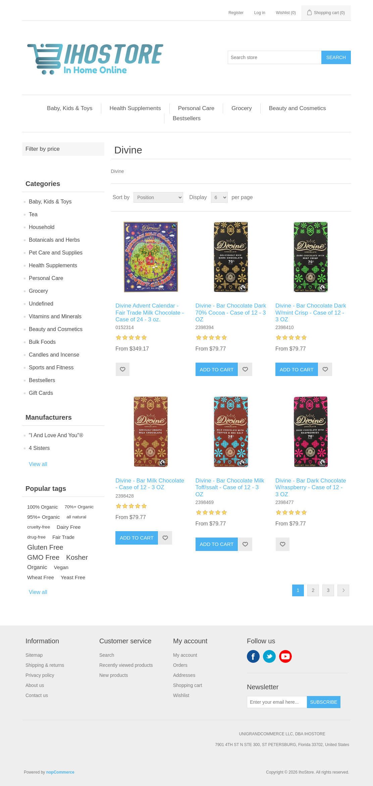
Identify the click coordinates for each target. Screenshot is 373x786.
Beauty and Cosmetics (297, 108)
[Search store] (275, 57)
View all (38, 464)
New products (113, 675)
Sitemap (34, 655)
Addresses (184, 675)
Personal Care (196, 108)
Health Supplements (135, 108)
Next (343, 590)
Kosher (77, 557)
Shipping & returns (44, 665)
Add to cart (217, 369)
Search (336, 57)
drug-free (36, 537)
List (345, 197)
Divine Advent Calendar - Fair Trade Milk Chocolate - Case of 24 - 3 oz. (149, 313)
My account (185, 655)
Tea (33, 214)
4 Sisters (39, 448)
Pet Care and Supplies (56, 253)
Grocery (241, 108)
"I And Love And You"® (56, 435)
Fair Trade (63, 537)
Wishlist (181, 695)
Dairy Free (69, 527)
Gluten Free (45, 547)
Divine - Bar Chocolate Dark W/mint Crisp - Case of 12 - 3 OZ (310, 313)
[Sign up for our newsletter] (277, 702)
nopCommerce (60, 772)
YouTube (285, 656)
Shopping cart (187, 685)
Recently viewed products (126, 665)
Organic (37, 567)
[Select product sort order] (158, 197)
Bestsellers (187, 118)
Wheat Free (40, 577)
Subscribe (323, 702)
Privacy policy (39, 675)
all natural (76, 516)
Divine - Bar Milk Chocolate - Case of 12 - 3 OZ (149, 484)
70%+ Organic (79, 506)
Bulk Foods (42, 342)
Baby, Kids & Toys (69, 108)
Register (236, 12)
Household (42, 227)
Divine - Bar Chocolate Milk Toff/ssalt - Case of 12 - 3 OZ (230, 487)
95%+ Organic (43, 517)
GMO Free (43, 557)
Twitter (269, 656)
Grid (333, 197)
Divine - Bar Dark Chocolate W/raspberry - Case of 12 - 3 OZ (310, 487)
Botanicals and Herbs (54, 240)
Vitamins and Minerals (55, 316)
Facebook (253, 656)
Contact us (36, 695)
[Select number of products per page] (219, 197)
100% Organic (42, 507)
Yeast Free (73, 577)
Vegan (61, 567)
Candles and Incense (54, 355)
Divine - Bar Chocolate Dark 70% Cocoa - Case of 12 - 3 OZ (231, 313)
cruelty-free (38, 526)
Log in (259, 12)
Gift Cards (41, 393)
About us (34, 685)
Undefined (41, 304)
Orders (180, 665)
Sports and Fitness (51, 367)
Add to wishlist (122, 369)
